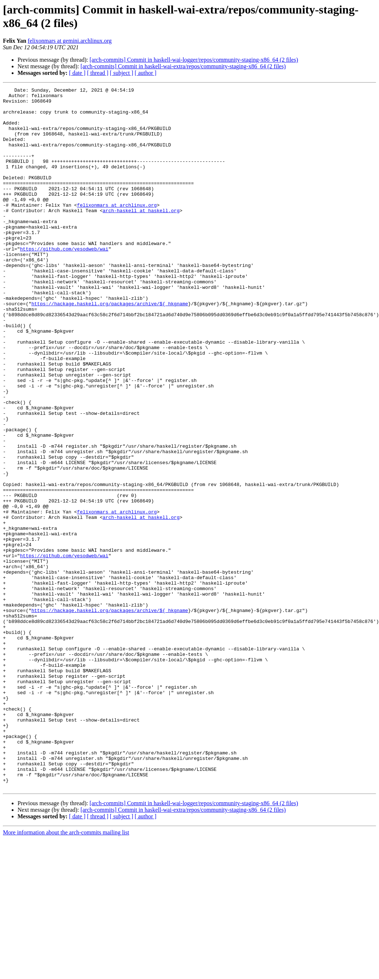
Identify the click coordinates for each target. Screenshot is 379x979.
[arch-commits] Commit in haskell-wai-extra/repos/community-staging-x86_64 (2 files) (183, 66)
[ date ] (77, 73)
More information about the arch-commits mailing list (66, 973)
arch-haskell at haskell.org (141, 235)
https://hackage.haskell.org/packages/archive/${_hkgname (109, 347)
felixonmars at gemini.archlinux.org (70, 41)
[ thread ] (97, 73)
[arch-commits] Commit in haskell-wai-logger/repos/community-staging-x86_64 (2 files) (193, 60)
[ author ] (146, 73)
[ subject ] (121, 73)
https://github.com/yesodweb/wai (64, 281)
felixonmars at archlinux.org (117, 229)
